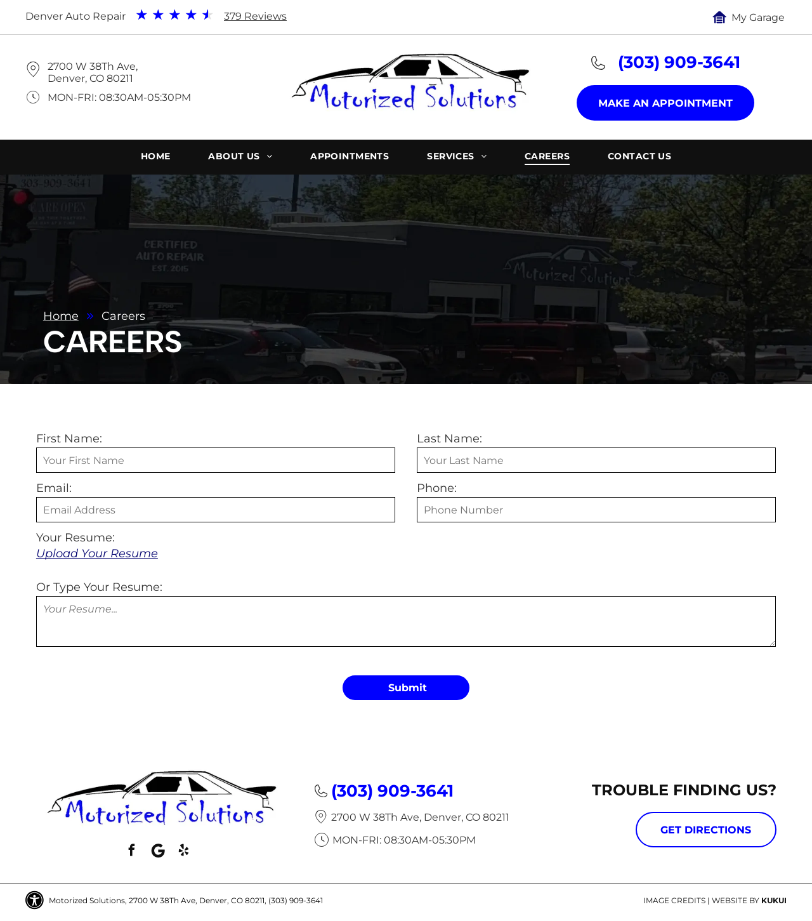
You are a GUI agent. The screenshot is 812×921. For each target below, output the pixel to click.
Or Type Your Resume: (99, 587)
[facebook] (132, 852)
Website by (735, 900)
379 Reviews (255, 16)
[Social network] (158, 852)
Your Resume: (75, 538)
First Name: (69, 439)
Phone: (437, 488)
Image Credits (674, 900)
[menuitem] (156, 157)
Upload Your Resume (97, 553)
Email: (54, 488)
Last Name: (449, 439)
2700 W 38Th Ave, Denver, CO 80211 (93, 72)
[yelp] (184, 852)
